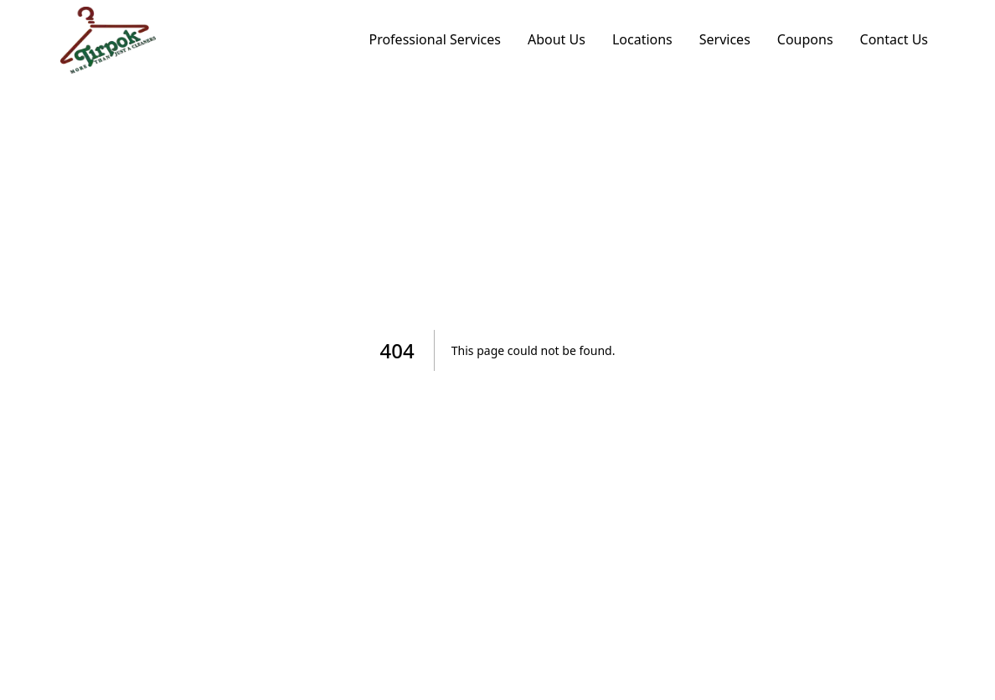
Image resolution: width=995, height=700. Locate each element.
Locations (642, 39)
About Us (556, 39)
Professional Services (435, 39)
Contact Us (894, 39)
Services (724, 39)
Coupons (805, 39)
